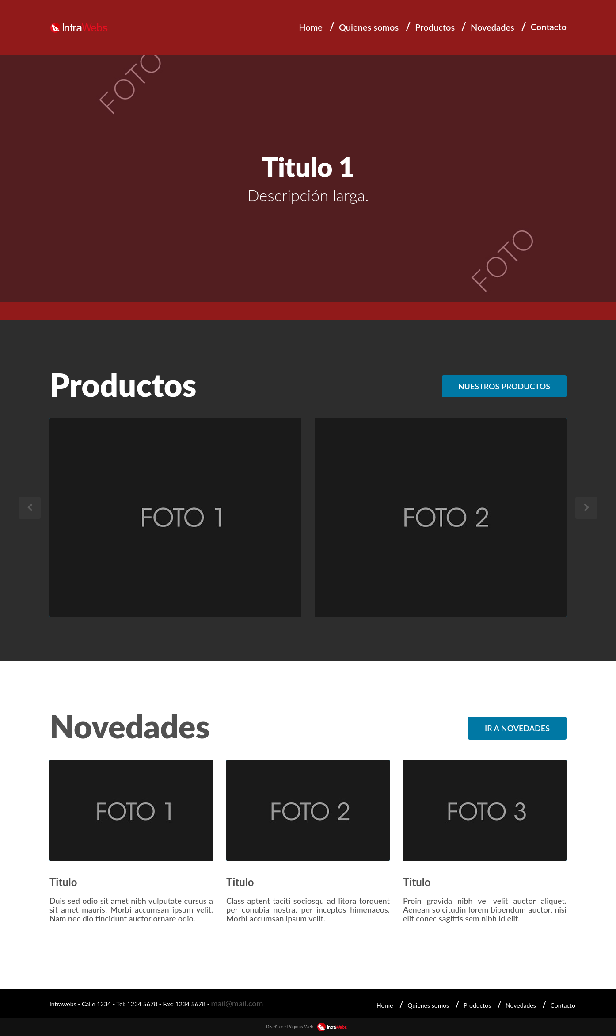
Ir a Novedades (517, 728)
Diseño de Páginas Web (308, 1026)
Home (311, 27)
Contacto (549, 26)
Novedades (492, 27)
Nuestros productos (504, 386)
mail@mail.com (237, 1003)
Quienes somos (369, 27)
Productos (435, 27)
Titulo (63, 881)
